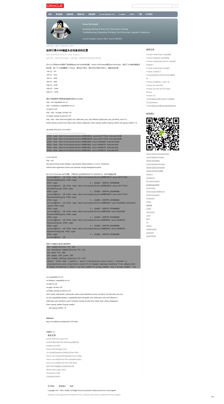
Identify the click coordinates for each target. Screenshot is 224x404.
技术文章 (64, 46)
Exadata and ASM (53, 346)
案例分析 (80, 14)
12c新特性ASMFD (53, 377)
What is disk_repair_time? (56, 370)
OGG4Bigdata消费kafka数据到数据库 (161, 106)
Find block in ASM (53, 373)
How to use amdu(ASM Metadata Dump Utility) (64, 356)
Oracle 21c (151, 96)
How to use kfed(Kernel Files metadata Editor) (63, 359)
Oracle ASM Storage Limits (56, 349)
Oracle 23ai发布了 (154, 72)
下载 (140, 14)
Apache (149, 205)
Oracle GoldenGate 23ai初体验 (159, 55)
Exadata (122, 14)
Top (212, 397)
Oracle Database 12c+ (107, 14)
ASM (71, 46)
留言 (71, 386)
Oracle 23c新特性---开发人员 (158, 82)
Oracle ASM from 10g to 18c (57, 339)
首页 (50, 14)
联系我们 (62, 386)
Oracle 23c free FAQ (155, 85)
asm (53, 332)
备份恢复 (59, 14)
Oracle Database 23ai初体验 (158, 58)
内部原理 (91, 14)
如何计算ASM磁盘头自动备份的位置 (60, 366)
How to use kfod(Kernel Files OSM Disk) (61, 363)
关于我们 (149, 14)
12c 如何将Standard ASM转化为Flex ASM (62, 353)
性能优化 (70, 14)
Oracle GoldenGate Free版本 (158, 68)
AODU (131, 14)
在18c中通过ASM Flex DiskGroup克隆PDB (62, 342)
